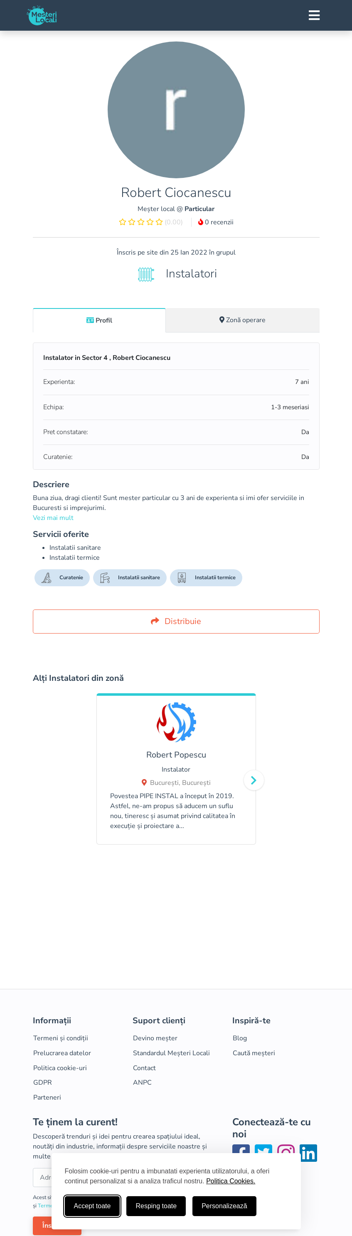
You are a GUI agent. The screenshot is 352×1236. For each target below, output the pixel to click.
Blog (240, 1038)
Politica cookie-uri (60, 1068)
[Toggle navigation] (314, 15)
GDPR (42, 1082)
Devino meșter (155, 1038)
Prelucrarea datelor (62, 1053)
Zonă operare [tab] (242, 320)
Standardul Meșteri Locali (171, 1053)
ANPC (142, 1082)
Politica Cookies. (230, 1181)
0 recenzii (216, 222)
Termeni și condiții (60, 1038)
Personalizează (224, 1205)
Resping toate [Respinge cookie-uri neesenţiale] (156, 1205)
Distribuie (176, 621)
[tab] (99, 320)
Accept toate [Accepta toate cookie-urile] (92, 1205)
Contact (144, 1068)
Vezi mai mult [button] (53, 517)
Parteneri (47, 1097)
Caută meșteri (254, 1053)
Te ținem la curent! (75, 1122)
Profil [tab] (99, 320)
